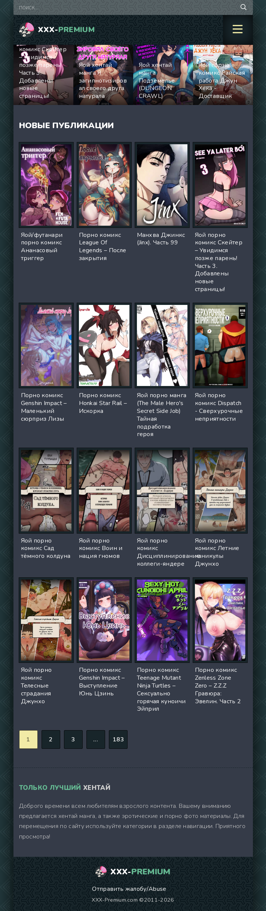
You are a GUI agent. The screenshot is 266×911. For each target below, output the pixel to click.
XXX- (66, 30)
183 (118, 739)
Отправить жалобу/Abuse (129, 889)
